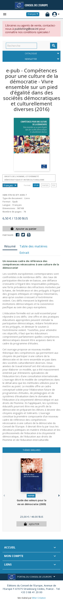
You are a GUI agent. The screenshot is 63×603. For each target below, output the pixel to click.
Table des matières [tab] (33, 246)
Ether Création (39, 597)
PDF (54, 185)
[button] (58, 494)
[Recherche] (21, 46)
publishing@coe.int (26, 29)
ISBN (5, 195)
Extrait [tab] (24, 253)
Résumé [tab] (10, 246)
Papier (45, 185)
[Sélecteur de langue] (33, 14)
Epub (36, 185)
